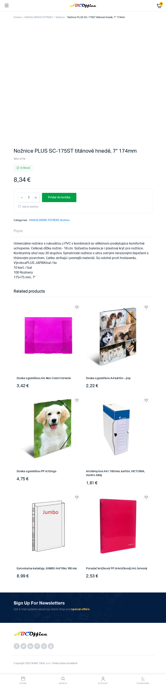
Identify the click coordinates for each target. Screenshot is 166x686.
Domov (18, 17)
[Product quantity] (29, 197)
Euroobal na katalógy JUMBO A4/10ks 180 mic (47, 568)
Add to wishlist (30, 207)
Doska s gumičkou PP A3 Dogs (36, 471)
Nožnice (60, 17)
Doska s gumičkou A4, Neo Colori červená (44, 378)
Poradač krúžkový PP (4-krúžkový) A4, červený (116, 568)
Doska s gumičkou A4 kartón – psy (108, 378)
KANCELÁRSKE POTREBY (38, 17)
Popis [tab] (18, 231)
